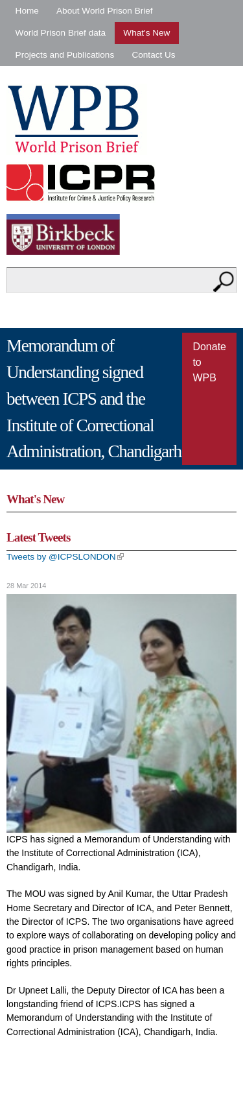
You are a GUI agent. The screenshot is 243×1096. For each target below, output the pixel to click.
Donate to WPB (209, 362)
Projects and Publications (65, 55)
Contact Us (153, 55)
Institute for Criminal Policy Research (83, 182)
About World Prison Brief (104, 11)
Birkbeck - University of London (71, 234)
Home (27, 11)
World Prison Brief (76, 119)
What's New (146, 33)
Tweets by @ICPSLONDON (65, 557)
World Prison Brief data (61, 33)
